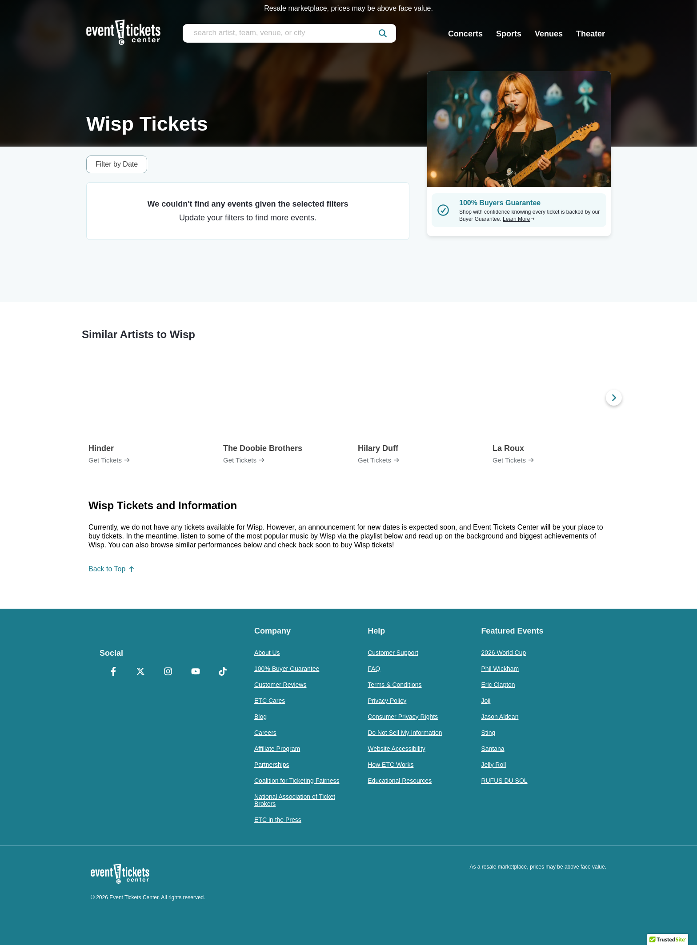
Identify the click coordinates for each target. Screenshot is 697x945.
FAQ (374, 668)
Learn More (519, 219)
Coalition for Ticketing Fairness (296, 780)
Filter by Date (117, 164)
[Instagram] (168, 672)
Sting (488, 732)
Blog (260, 716)
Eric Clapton (498, 684)
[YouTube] (195, 672)
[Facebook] (113, 672)
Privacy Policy (387, 700)
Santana (492, 748)
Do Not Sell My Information (405, 732)
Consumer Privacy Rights (403, 716)
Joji (485, 700)
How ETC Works (390, 764)
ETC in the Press (277, 819)
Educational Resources (400, 780)
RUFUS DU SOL (504, 780)
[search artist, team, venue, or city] (289, 33)
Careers (265, 732)
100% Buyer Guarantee (286, 668)
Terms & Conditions (394, 684)
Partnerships (271, 764)
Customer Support (393, 652)
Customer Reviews (280, 684)
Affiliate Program (277, 748)
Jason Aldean (499, 716)
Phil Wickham (500, 668)
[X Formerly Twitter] (141, 672)
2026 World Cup (503, 652)
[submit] (383, 33)
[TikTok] (222, 672)
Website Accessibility (396, 748)
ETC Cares (269, 700)
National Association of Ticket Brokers (294, 800)
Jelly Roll (493, 764)
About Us (267, 652)
